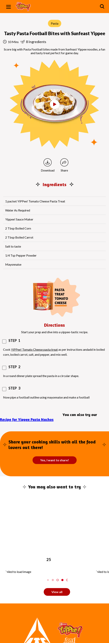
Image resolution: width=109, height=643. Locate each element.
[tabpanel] (50, 537)
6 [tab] (67, 580)
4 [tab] (57, 580)
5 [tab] (62, 580)
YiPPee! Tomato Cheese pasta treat (34, 349)
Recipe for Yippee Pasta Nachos (27, 419)
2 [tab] (48, 579)
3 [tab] (53, 580)
